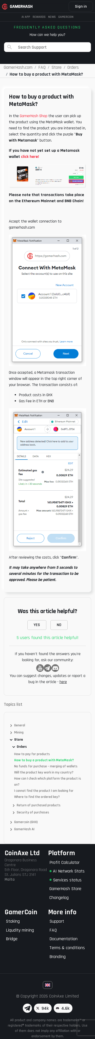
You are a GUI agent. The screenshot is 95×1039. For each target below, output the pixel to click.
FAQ (53, 930)
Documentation (63, 939)
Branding (57, 957)
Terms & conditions (67, 948)
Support (56, 921)
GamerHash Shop (33, 116)
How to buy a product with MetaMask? (44, 760)
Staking (13, 921)
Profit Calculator (64, 862)
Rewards (39, 17)
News (52, 17)
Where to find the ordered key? (37, 797)
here (63, 682)
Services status (65, 880)
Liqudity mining (20, 930)
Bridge (11, 939)
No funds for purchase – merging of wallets (46, 766)
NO (59, 625)
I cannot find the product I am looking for (43, 790)
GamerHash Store (65, 889)
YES (37, 625)
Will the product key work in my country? (43, 772)
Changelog (59, 898)
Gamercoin (65, 17)
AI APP (26, 17)
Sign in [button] (81, 6)
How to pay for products (32, 754)
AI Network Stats (67, 871)
